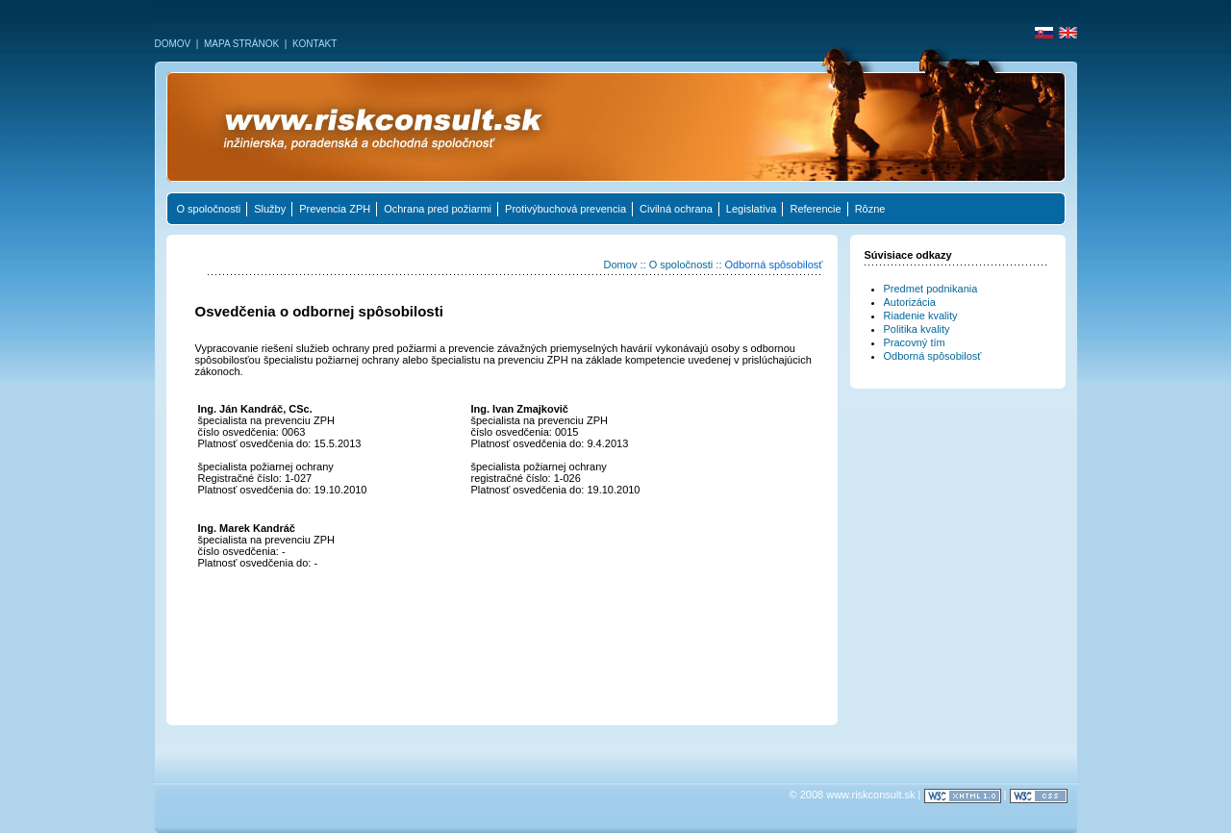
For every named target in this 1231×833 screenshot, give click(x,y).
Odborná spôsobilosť (933, 356)
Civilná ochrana (676, 209)
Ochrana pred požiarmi (437, 209)
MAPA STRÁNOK (241, 43)
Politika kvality (917, 329)
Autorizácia (910, 302)
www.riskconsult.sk (870, 794)
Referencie (815, 209)
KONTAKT (314, 43)
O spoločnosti (209, 209)
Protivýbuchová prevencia (565, 209)
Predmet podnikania (931, 288)
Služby (270, 209)
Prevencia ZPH (334, 209)
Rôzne (870, 209)
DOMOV (173, 43)
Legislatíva (751, 209)
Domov (621, 264)
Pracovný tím (914, 342)
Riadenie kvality (921, 315)
